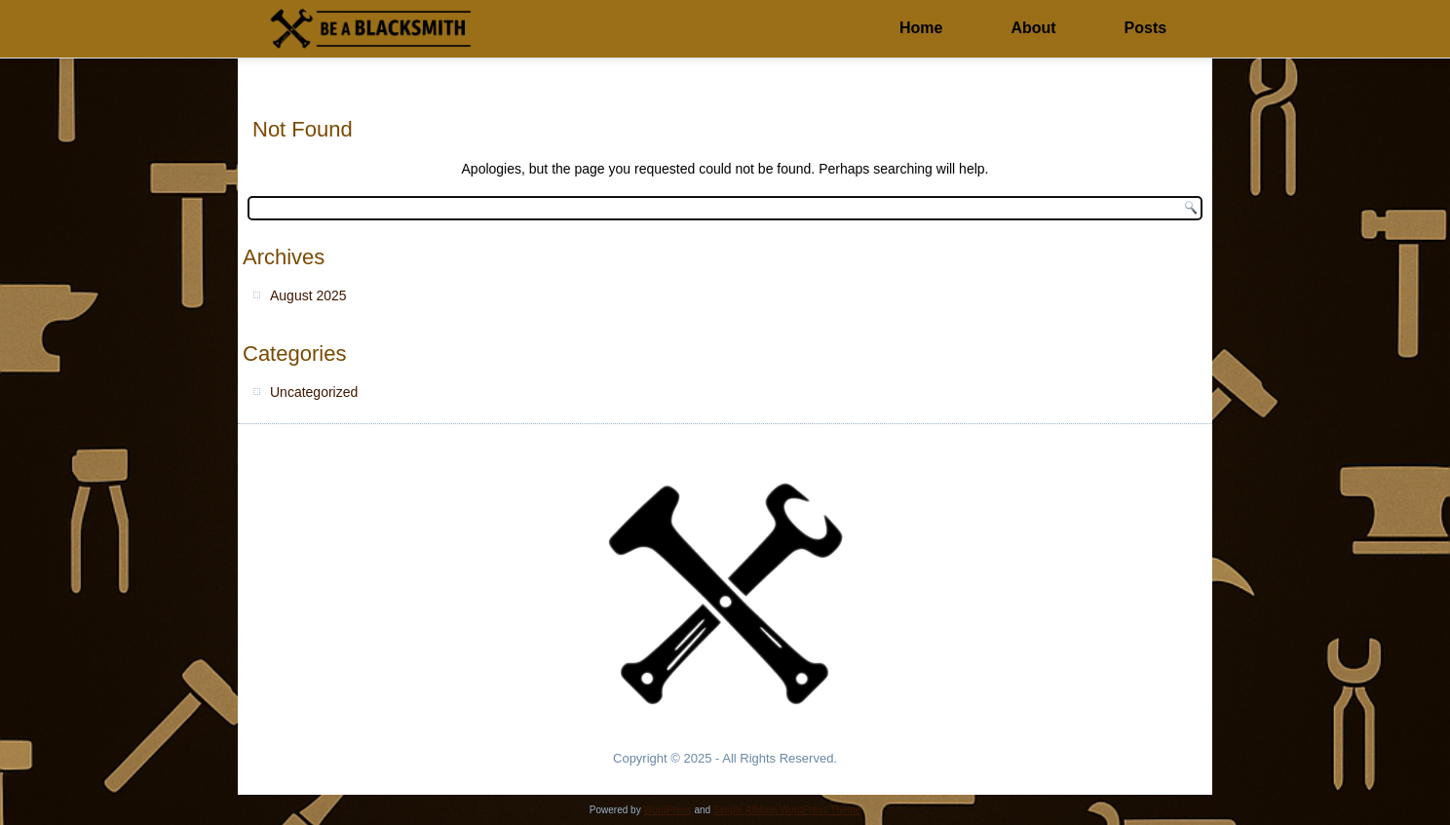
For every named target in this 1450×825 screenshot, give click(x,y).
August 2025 (308, 295)
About (1033, 28)
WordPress (667, 810)
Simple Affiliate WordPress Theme (786, 810)
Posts (1146, 28)
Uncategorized (314, 392)
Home (920, 28)
